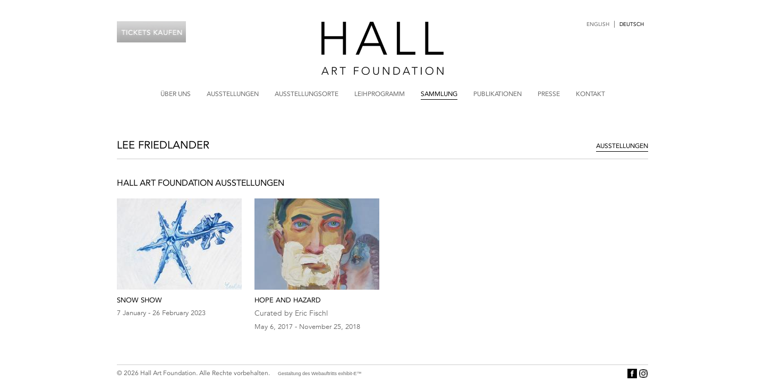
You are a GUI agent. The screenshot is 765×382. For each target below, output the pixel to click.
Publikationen (497, 94)
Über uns (175, 94)
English (597, 24)
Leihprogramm (379, 94)
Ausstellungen (233, 94)
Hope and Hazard (287, 300)
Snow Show (139, 300)
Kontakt (590, 94)
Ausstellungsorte (306, 94)
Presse (549, 94)
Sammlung (439, 94)
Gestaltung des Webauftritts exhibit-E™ (319, 373)
